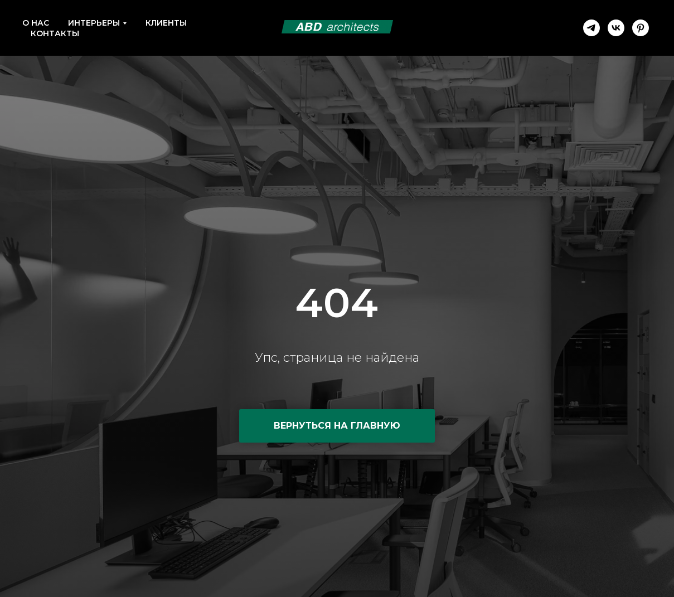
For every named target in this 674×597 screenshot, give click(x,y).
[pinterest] (640, 28)
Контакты (55, 33)
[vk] (616, 28)
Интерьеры (94, 23)
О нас (35, 23)
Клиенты (166, 23)
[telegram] (591, 28)
